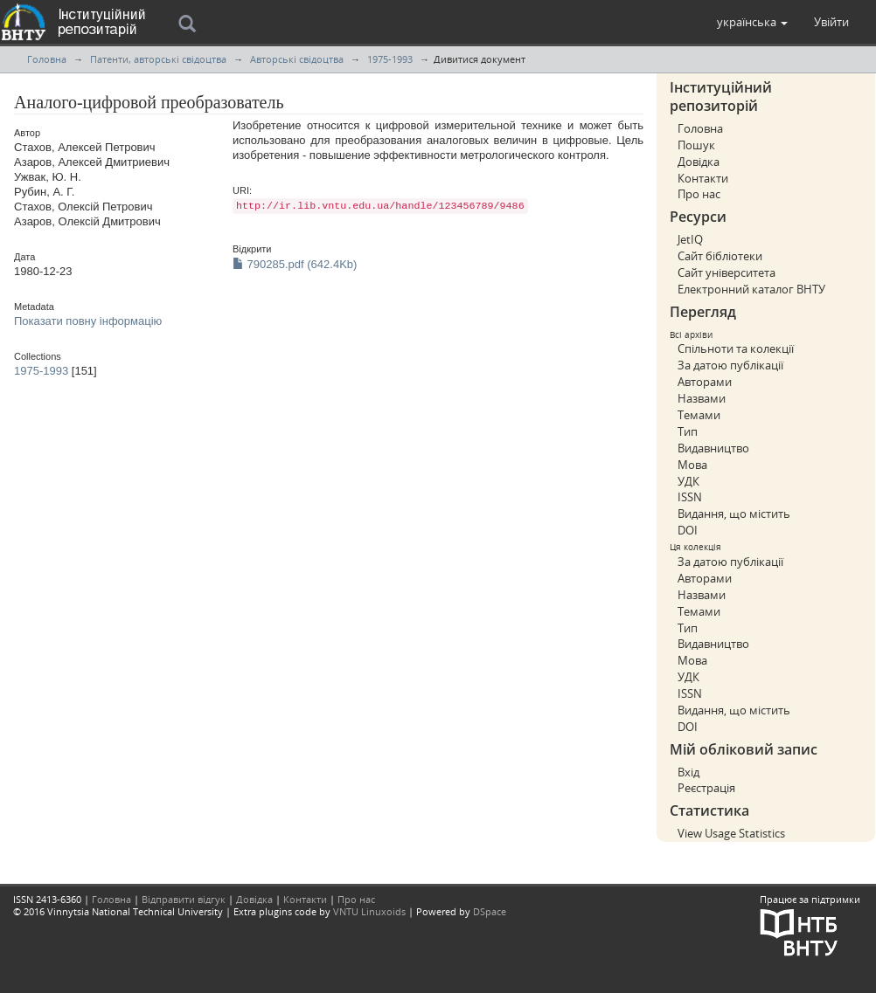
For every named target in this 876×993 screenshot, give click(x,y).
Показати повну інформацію (88, 321)
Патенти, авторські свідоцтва (158, 59)
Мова (692, 464)
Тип (688, 431)
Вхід (688, 772)
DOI (688, 530)
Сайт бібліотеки (720, 256)
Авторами (705, 382)
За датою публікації (730, 365)
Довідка (699, 161)
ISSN (690, 497)
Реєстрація (706, 788)
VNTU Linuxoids (369, 911)
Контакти (703, 178)
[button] (752, 22)
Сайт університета (726, 272)
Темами (699, 415)
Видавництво (713, 448)
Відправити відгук (184, 899)
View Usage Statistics (731, 833)
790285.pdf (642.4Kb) (295, 264)
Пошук (696, 145)
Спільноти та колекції (736, 348)
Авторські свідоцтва (297, 59)
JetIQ (690, 239)
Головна (46, 59)
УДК (688, 481)
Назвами (702, 398)
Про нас (699, 194)
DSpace (489, 911)
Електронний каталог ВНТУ (751, 289)
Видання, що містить (734, 513)
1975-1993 (390, 59)
